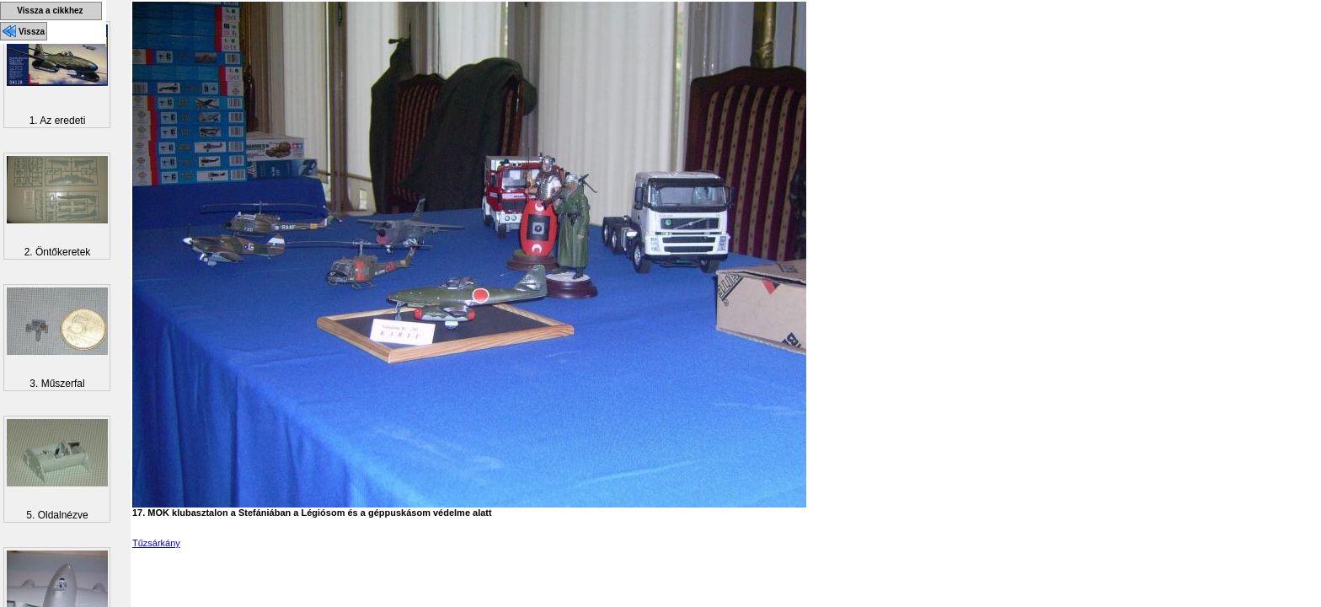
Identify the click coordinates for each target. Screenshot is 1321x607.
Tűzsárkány (156, 543)
